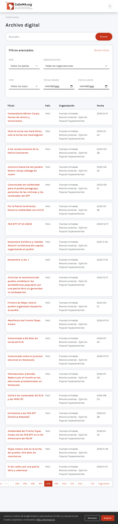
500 (64, 483)
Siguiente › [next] (104, 483)
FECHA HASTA (85, 80)
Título (11, 105)
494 (17, 483)
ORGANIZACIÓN (52, 59)
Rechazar (92, 518)
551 (92, 483)
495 (25, 483)
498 (48, 483)
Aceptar (108, 518)
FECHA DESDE (51, 80)
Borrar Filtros (101, 50)
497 (40, 483)
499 (56, 483)
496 (33, 483)
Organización (66, 105)
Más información (45, 519)
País (47, 105)
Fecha (100, 105)
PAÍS (11, 59)
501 (72, 483)
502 (80, 483)
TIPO (11, 80)
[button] (110, 6)
